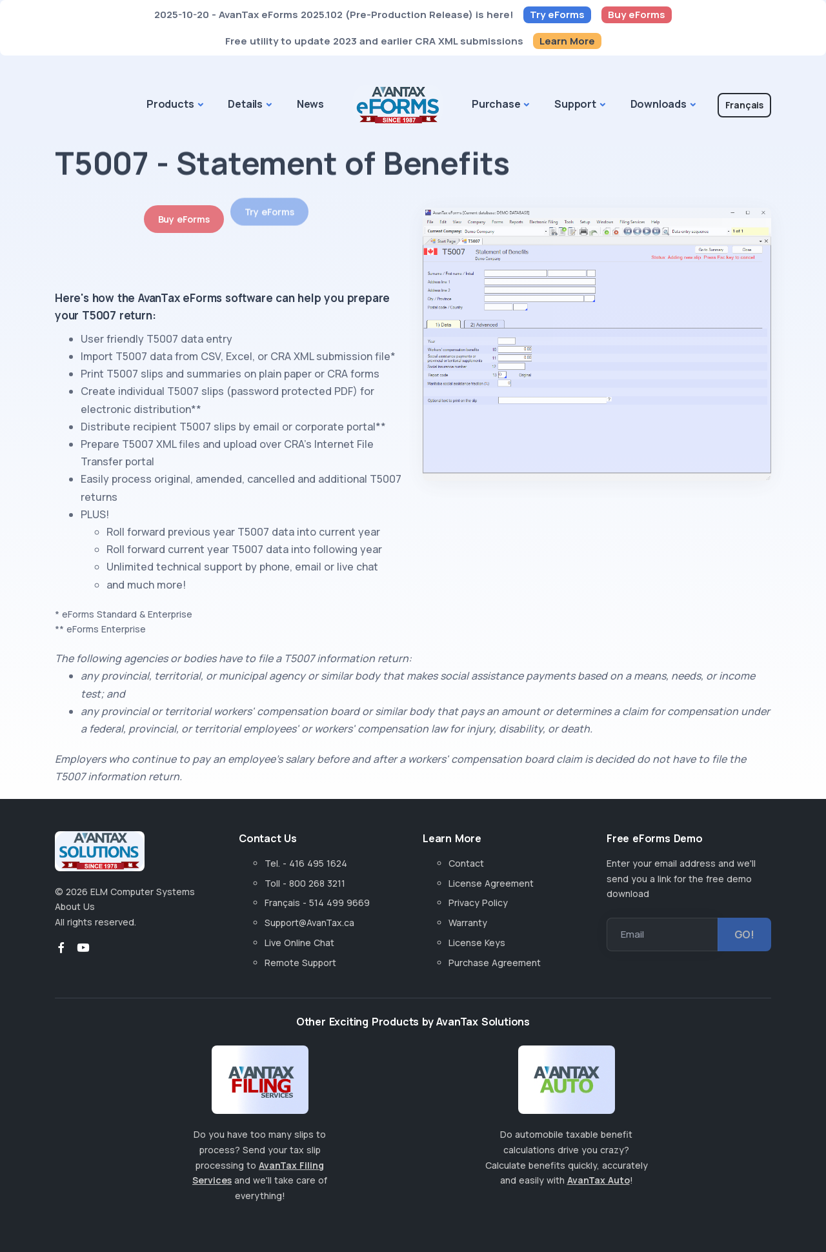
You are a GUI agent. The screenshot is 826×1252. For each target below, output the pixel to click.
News (310, 104)
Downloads (658, 104)
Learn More (567, 41)
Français (744, 105)
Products (170, 104)
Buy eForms (636, 14)
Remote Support (300, 962)
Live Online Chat (299, 942)
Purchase (496, 104)
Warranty (467, 922)
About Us (75, 906)
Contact (466, 863)
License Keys (476, 942)
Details (245, 104)
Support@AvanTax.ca (309, 922)
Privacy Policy (478, 902)
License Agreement (491, 883)
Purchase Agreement (494, 962)
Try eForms (557, 14)
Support (575, 104)
